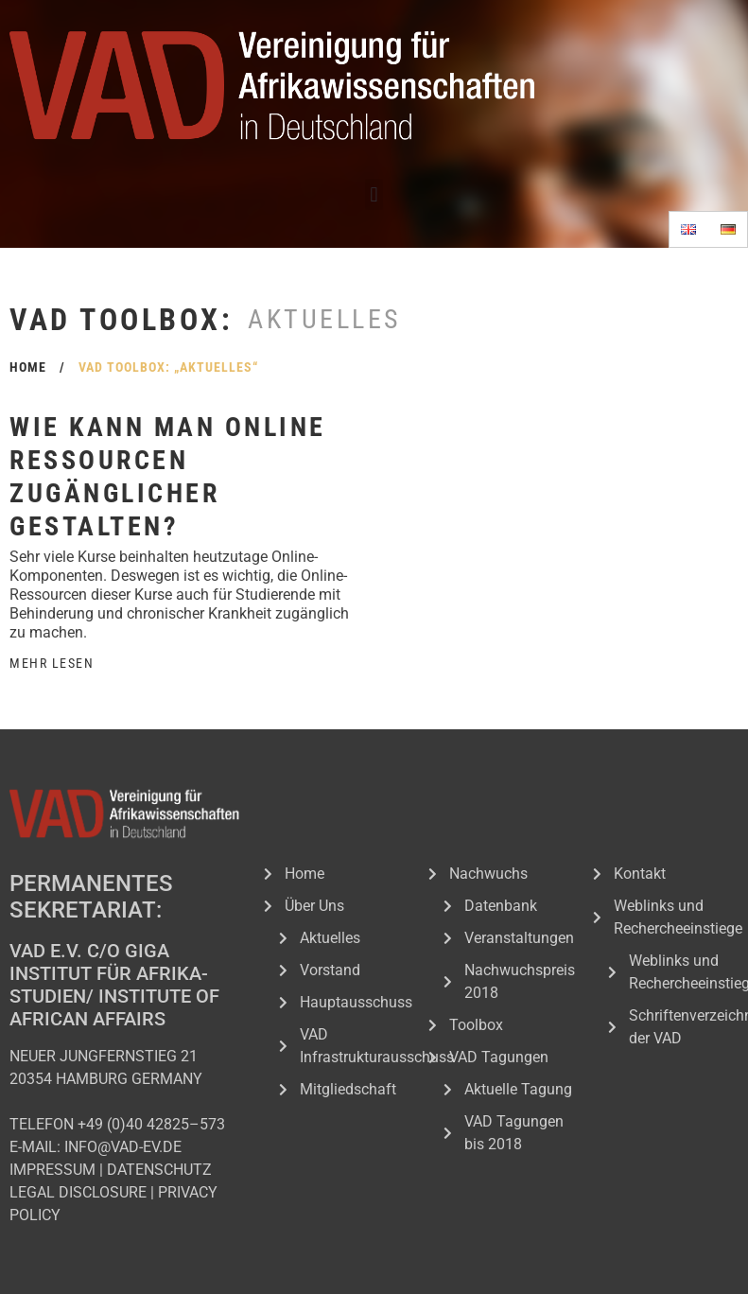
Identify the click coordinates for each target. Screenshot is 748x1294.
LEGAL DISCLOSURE (78, 1192)
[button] (374, 194)
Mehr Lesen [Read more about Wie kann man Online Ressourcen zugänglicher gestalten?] (51, 663)
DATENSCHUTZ (159, 1170)
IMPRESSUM (52, 1170)
